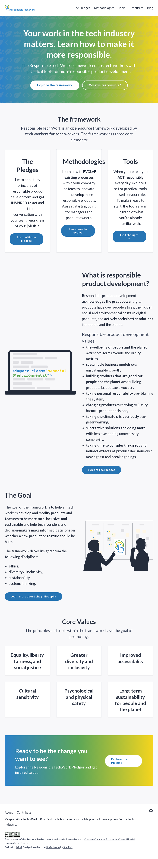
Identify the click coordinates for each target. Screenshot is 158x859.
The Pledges (82, 8)
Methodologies (104, 8)
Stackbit (67, 847)
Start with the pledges (26, 239)
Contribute (24, 812)
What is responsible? (105, 85)
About (9, 812)
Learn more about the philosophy (33, 596)
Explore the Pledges (101, 469)
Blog (150, 8)
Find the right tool (129, 236)
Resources (136, 8)
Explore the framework (54, 85)
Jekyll (19, 847)
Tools (121, 8)
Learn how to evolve (78, 230)
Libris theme (53, 847)
